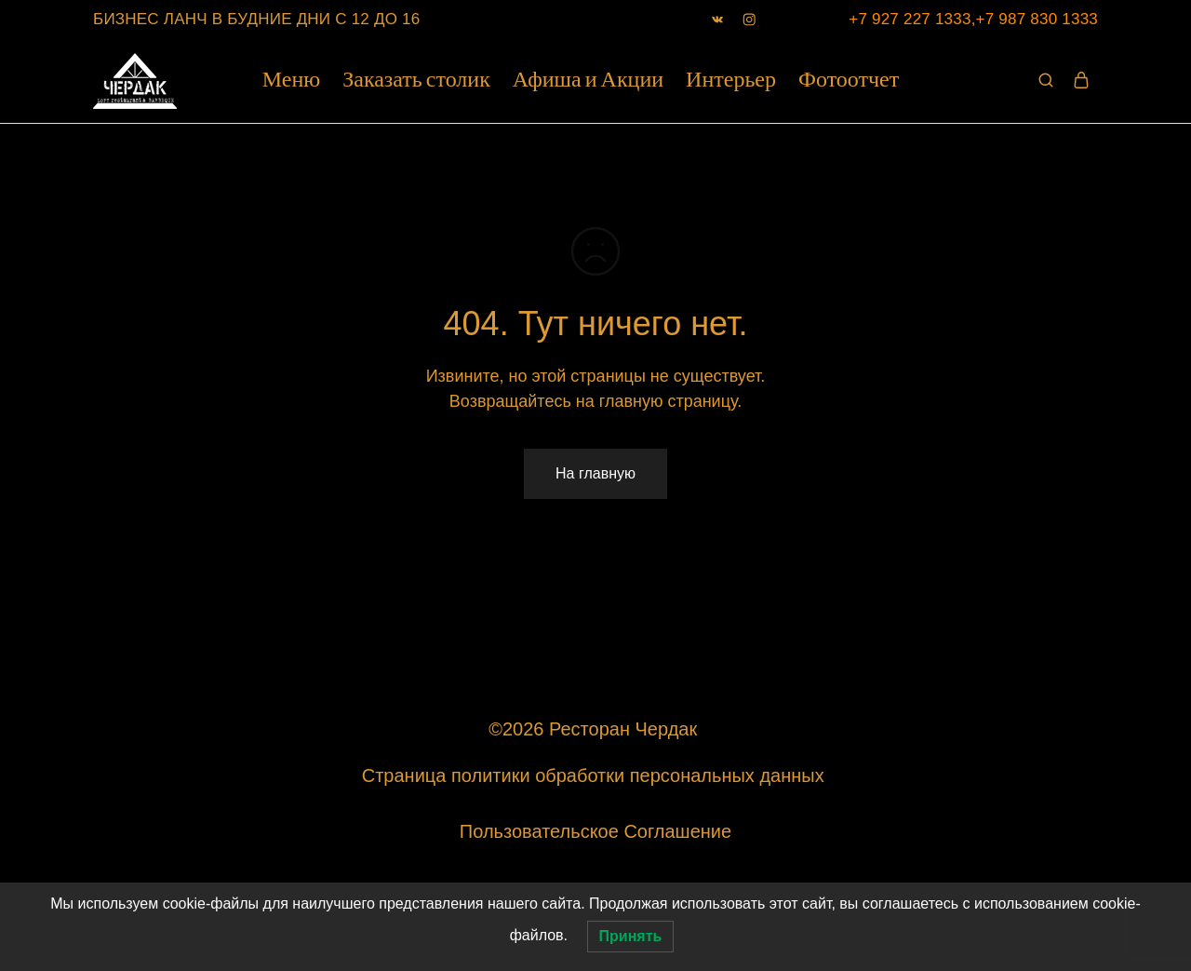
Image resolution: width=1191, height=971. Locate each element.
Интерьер (731, 81)
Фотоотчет (848, 81)
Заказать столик (416, 81)
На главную (595, 473)
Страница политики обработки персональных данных (595, 775)
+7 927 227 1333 (909, 19)
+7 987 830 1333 (1037, 19)
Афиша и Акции (588, 81)
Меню (291, 81)
